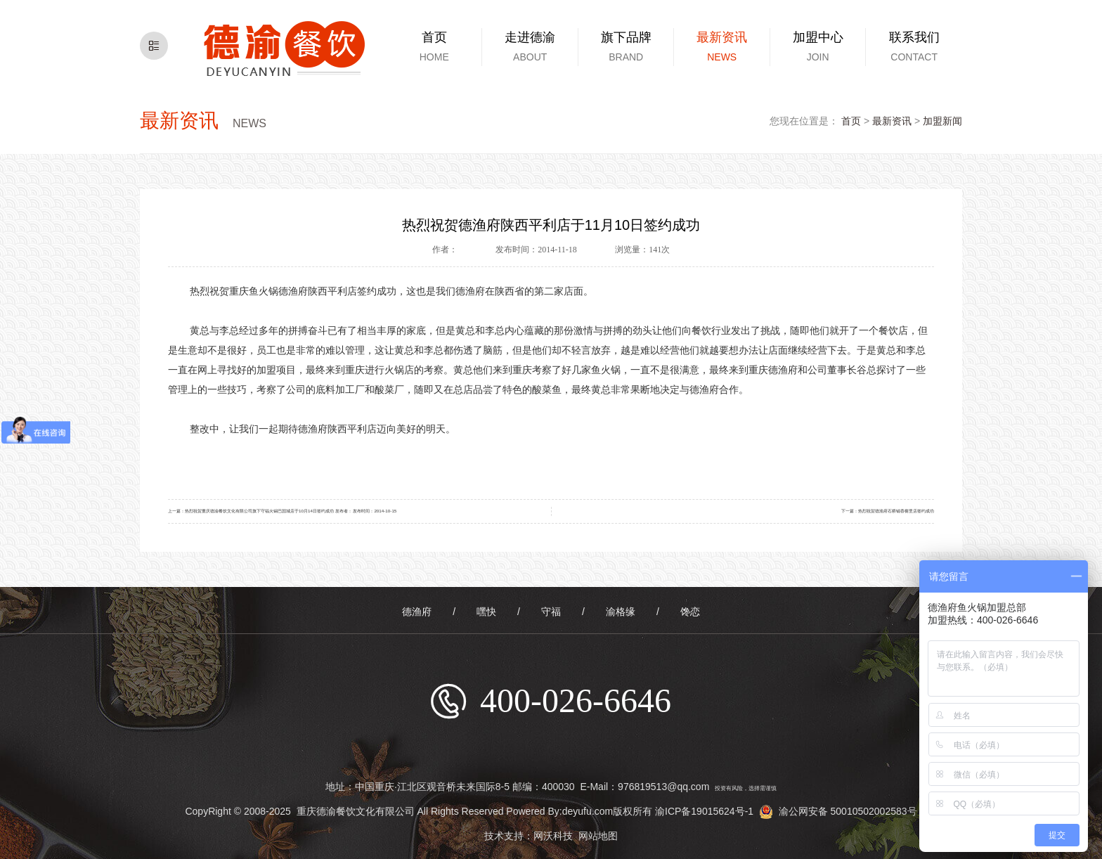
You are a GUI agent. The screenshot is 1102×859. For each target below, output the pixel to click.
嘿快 (486, 611)
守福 (551, 611)
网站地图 (598, 835)
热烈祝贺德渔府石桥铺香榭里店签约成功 (896, 510)
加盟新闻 (942, 121)
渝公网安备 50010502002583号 (838, 811)
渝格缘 (620, 611)
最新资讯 (892, 121)
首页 (851, 121)
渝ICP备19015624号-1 (704, 811)
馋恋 (690, 611)
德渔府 (417, 611)
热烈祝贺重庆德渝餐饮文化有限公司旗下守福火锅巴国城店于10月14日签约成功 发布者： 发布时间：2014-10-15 (290, 510)
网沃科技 (553, 835)
